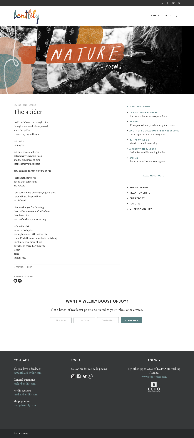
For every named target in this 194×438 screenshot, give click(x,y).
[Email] (20, 280)
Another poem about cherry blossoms (154, 130)
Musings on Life (140, 208)
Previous (20, 267)
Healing (134, 121)
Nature (32, 105)
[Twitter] (15, 280)
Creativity (137, 198)
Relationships (139, 192)
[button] (176, 15)
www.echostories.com (154, 376)
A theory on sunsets (142, 149)
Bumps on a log (139, 140)
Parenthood (138, 187)
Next (29, 267)
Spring (133, 158)
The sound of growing (144, 112)
